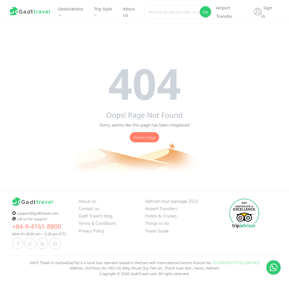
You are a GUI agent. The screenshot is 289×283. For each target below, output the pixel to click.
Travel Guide (157, 231)
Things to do (157, 223)
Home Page (144, 137)
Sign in (263, 12)
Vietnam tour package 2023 (171, 201)
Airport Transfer (224, 12)
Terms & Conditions (97, 223)
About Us (129, 12)
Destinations (70, 11)
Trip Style (103, 11)
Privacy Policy (91, 231)
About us (87, 201)
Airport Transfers (161, 208)
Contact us (89, 208)
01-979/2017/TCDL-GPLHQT (236, 262)
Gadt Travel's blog (96, 216)
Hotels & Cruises (161, 216)
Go (205, 12)
